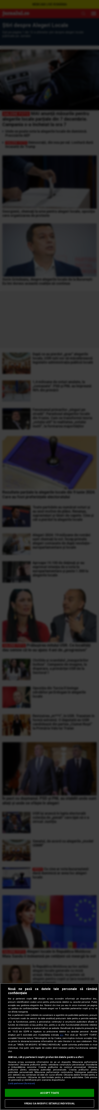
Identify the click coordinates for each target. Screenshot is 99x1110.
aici (61, 1035)
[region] (49, 1046)
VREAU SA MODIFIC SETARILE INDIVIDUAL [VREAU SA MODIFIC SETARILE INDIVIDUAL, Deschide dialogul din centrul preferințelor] (49, 1103)
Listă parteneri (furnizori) (21, 1083)
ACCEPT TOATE (49, 1092)
